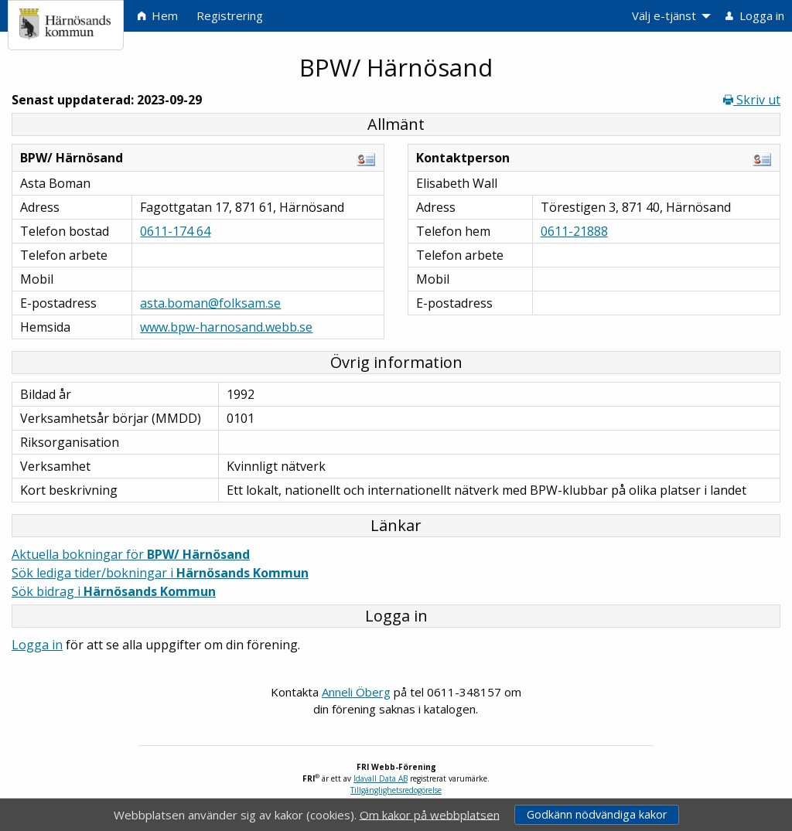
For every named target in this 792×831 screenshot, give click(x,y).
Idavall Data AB (380, 778)
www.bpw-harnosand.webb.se (226, 326)
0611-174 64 (175, 231)
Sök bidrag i (114, 591)
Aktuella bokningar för (131, 554)
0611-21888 (574, 231)
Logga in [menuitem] (754, 15)
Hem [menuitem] (158, 15)
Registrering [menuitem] (229, 15)
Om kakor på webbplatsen (430, 814)
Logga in (37, 644)
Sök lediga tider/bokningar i (160, 572)
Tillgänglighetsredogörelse (396, 790)
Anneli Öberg (356, 692)
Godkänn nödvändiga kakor (597, 814)
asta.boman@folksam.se (210, 303)
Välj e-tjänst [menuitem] (664, 15)
